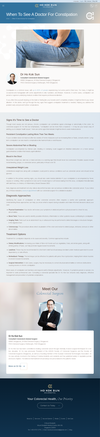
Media (57, 418)
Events (63, 418)
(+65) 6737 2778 (35, 430)
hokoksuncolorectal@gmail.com (57, 430)
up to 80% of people (40, 90)
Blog (70, 430)
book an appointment (29, 191)
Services (37, 418)
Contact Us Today (50, 405)
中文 (85, 1)
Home (8, 18)
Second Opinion (47, 418)
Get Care (70, 418)
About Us (29, 418)
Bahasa (89, 1)
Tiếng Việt (94, 1)
